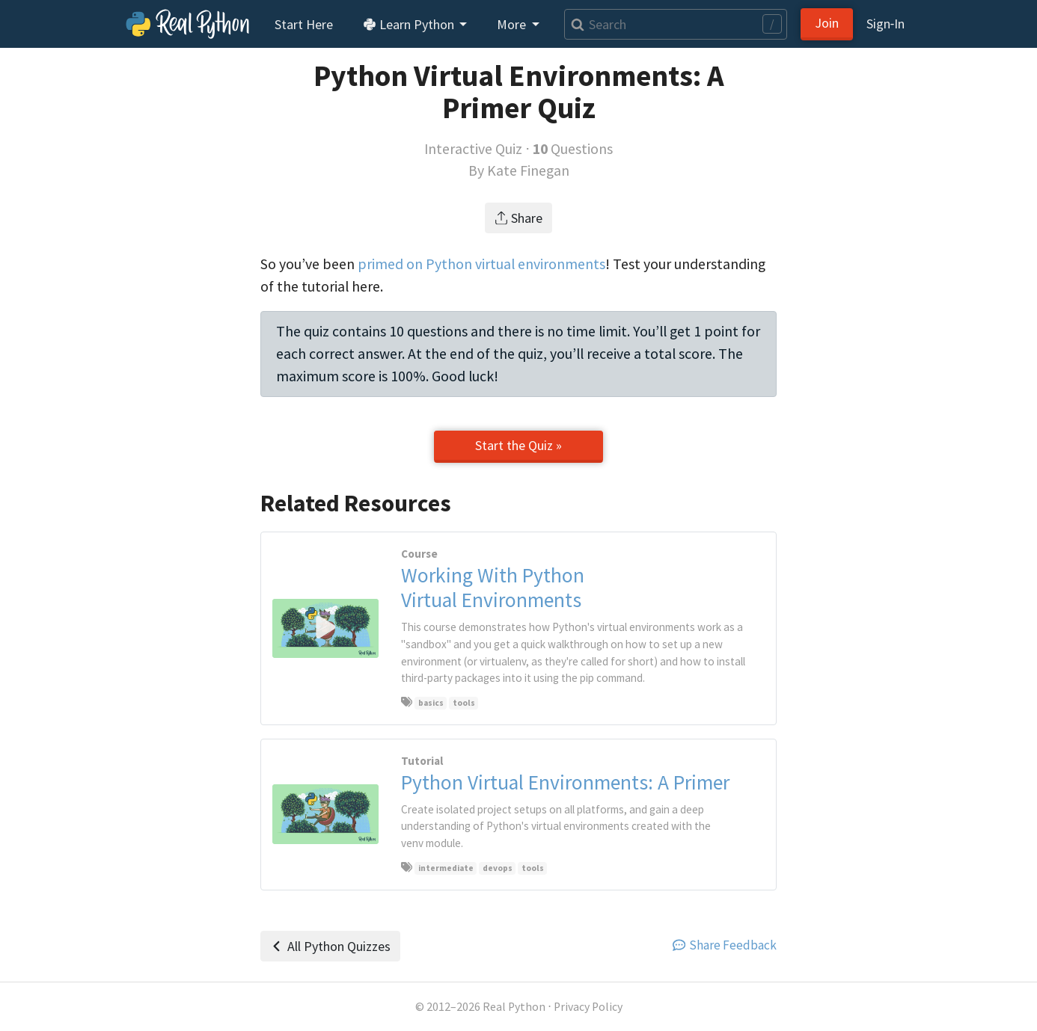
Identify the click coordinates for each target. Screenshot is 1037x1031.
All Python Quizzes (330, 946)
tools (464, 703)
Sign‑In (885, 23)
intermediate (446, 868)
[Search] (675, 24)
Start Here (304, 24)
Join (827, 22)
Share (519, 218)
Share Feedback (725, 945)
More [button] (513, 24)
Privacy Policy (588, 1007)
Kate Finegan (528, 170)
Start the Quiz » (518, 445)
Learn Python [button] (410, 24)
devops (498, 868)
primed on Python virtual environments (481, 264)
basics (431, 703)
